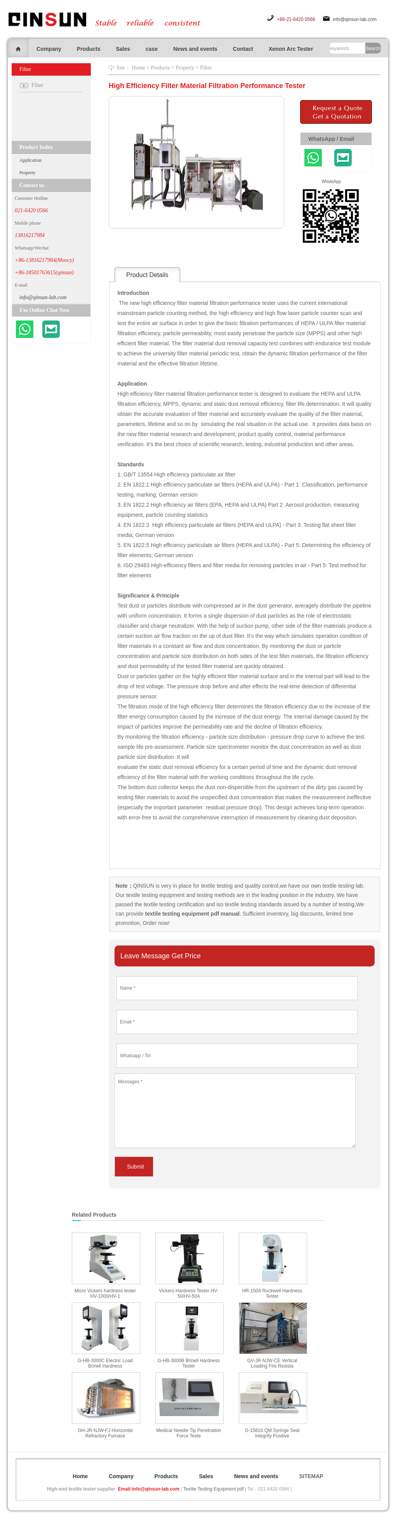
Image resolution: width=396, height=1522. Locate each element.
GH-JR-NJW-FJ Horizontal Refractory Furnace (105, 1433)
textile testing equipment (155, 895)
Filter (206, 68)
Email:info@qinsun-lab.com (148, 1489)
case (152, 49)
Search (373, 48)
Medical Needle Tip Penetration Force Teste (188, 1433)
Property (27, 172)
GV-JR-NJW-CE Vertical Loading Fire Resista (272, 1363)
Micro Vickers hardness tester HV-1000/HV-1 (105, 1293)
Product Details (147, 275)
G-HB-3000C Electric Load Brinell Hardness (105, 1363)
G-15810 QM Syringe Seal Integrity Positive (272, 1433)
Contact (243, 49)
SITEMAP (311, 1476)
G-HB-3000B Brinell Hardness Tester (189, 1363)
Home (138, 68)
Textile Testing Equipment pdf (213, 1489)
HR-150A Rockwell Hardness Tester (272, 1293)
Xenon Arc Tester (291, 49)
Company (48, 49)
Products (89, 49)
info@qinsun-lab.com (355, 19)
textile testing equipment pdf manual (192, 914)
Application (30, 160)
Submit (135, 1167)
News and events (195, 49)
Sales (123, 49)
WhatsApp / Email (331, 139)
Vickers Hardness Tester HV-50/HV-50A (189, 1293)
